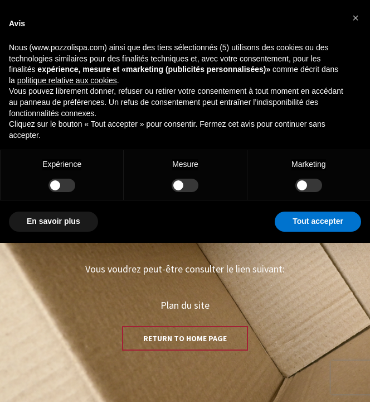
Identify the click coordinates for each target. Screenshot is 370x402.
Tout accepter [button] (318, 221)
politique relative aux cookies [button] (67, 80)
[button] (355, 18)
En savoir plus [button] (53, 221)
